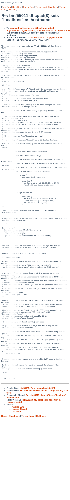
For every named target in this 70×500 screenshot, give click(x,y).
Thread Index (27, 483)
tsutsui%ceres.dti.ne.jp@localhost (53, 30)
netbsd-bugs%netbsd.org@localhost (30, 29)
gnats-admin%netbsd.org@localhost (28, 28)
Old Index (12, 9)
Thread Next (41, 7)
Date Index (53, 7)
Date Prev (6, 7)
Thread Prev (28, 7)
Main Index (14, 483)
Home (4, 483)
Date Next (17, 7)
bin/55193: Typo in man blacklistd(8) (38, 455)
